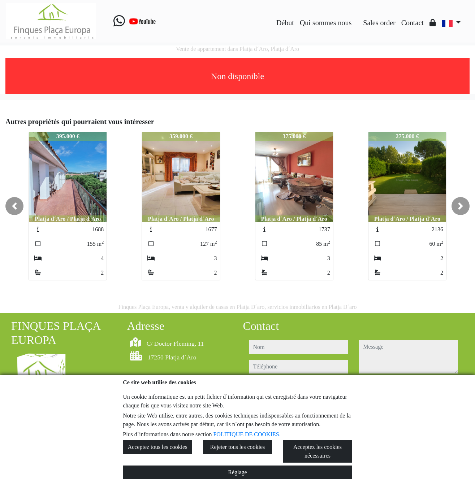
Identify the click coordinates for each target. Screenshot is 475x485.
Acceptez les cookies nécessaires (317, 451)
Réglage (237, 472)
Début (285, 23)
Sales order (379, 23)
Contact (412, 23)
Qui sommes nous (325, 23)
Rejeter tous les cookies (237, 447)
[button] (14, 206)
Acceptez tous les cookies (157, 447)
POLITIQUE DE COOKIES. (246, 434)
